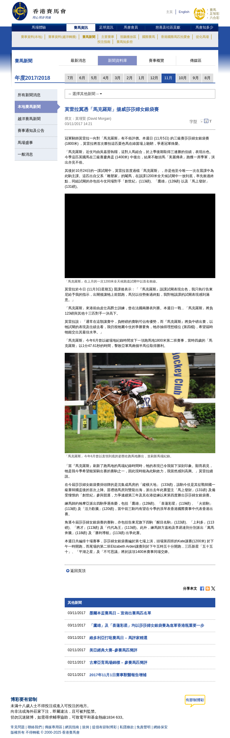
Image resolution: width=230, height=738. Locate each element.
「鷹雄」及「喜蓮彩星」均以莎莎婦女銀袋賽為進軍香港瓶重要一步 (146, 625)
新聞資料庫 (117, 60)
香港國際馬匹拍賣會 (175, 37)
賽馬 (213, 9)
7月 (70, 78)
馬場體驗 (39, 27)
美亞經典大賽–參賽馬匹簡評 (113, 650)
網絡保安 (161, 727)
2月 (129, 78)
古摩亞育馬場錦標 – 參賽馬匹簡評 (118, 662)
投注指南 (103, 42)
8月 (208, 78)
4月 (106, 78)
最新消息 (78, 60)
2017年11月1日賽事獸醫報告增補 (117, 675)
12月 (154, 78)
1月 (141, 78)
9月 (196, 78)
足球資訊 (106, 27)
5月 (94, 78)
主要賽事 (107, 37)
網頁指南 (72, 727)
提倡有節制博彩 (104, 727)
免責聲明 (143, 727)
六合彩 (214, 17)
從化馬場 (202, 37)
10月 (183, 78)
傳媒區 (195, 60)
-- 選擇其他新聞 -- (85, 94)
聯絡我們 (35, 727)
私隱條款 (127, 727)
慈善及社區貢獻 (168, 27)
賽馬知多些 (124, 42)
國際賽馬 (148, 37)
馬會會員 (131, 27)
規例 (86, 727)
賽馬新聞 (88, 37)
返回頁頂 (78, 571)
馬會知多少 (204, 27)
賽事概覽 (156, 60)
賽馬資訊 (81, 28)
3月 (118, 78)
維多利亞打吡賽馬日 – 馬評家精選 (118, 638)
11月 (168, 78)
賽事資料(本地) (31, 37)
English (184, 12)
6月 (82, 78)
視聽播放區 (128, 37)
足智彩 (214, 13)
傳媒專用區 (53, 727)
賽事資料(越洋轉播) (62, 37)
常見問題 (18, 727)
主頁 (169, 12)
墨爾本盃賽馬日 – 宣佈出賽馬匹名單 (120, 613)
